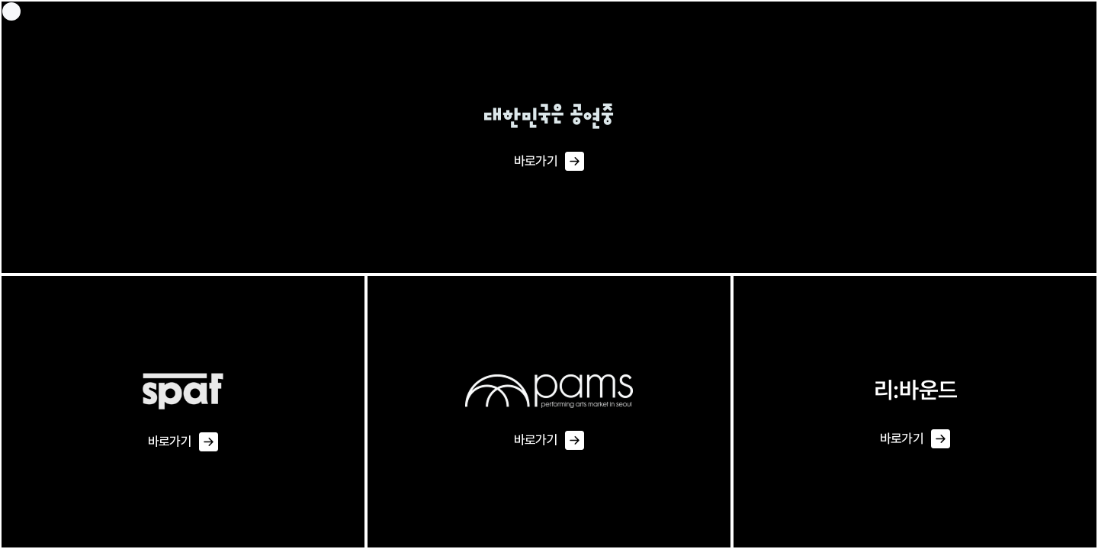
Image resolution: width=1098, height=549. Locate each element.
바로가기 (548, 162)
